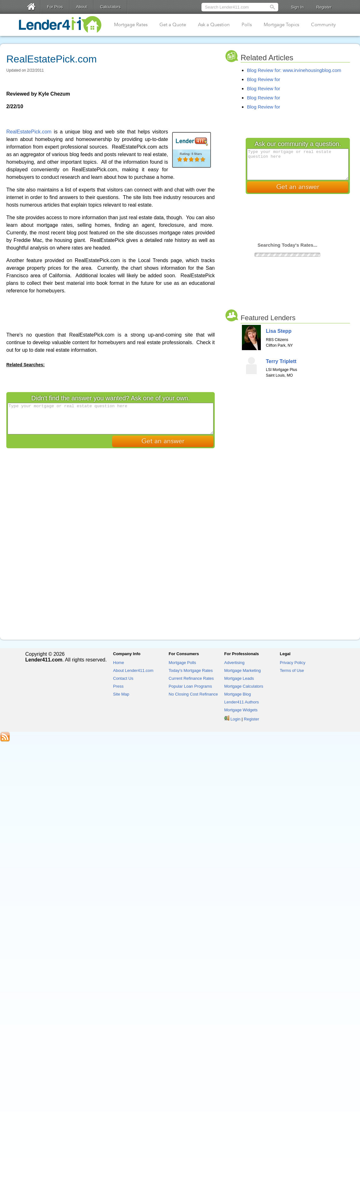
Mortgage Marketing (242, 670)
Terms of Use (292, 670)
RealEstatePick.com (28, 131)
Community (323, 24)
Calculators (110, 6)
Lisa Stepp (278, 331)
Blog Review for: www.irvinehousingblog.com (294, 70)
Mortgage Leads (239, 678)
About (81, 6)
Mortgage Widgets (241, 710)
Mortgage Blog (237, 694)
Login (236, 719)
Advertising (234, 662)
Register (324, 7)
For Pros (55, 6)
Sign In (297, 7)
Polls (247, 24)
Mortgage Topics (281, 24)
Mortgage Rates (130, 24)
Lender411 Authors (241, 702)
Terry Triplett (281, 361)
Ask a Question (214, 24)
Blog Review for (263, 79)
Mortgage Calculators (243, 686)
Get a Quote (172, 24)
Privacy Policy (292, 662)
